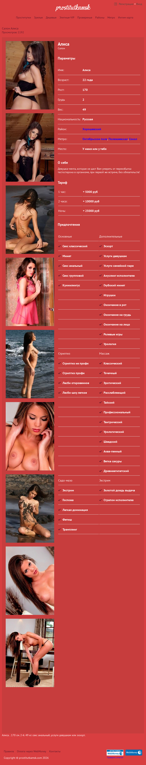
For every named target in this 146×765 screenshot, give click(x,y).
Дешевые (51, 17)
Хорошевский (92, 129)
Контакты (54, 751)
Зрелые (38, 17)
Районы (99, 17)
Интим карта (125, 17)
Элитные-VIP (67, 17)
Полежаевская (118, 139)
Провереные (84, 17)
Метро (111, 17)
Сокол (133, 139)
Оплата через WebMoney (31, 751)
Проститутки (23, 17)
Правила (9, 751)
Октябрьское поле (95, 139)
